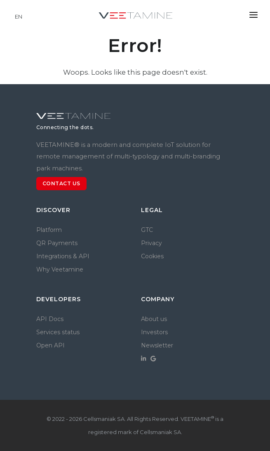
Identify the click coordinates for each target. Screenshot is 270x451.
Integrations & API (62, 256)
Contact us (61, 183)
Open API (50, 345)
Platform (49, 230)
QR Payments (56, 243)
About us (154, 319)
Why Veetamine (59, 269)
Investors (154, 332)
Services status (58, 332)
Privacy (151, 243)
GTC (147, 230)
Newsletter (157, 345)
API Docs (49, 319)
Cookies (152, 256)
